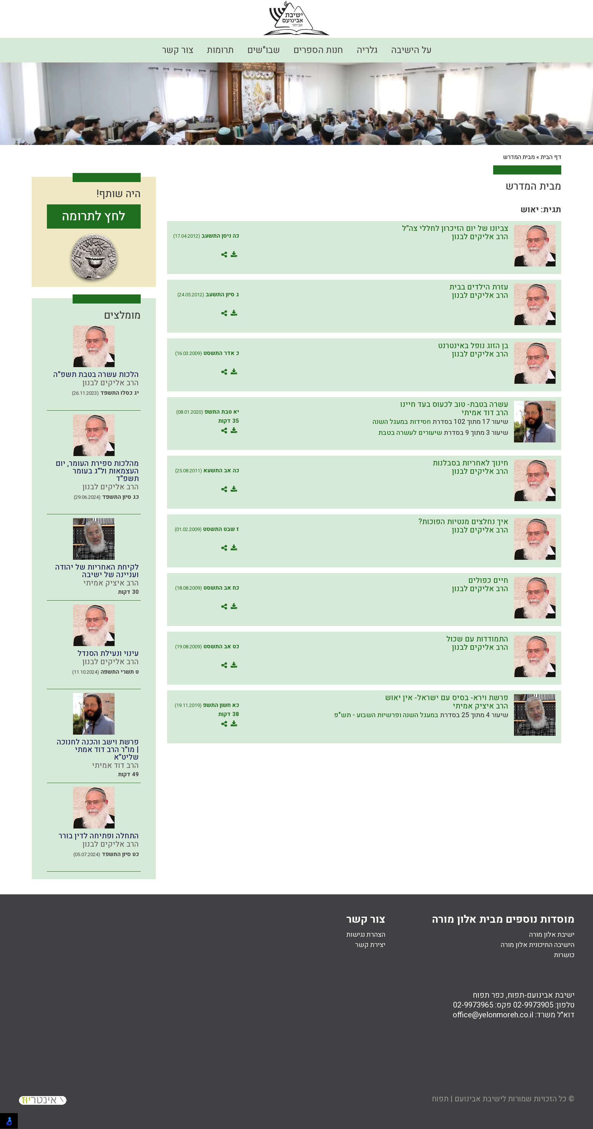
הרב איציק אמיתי (480, 706)
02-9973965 (473, 1005)
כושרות (564, 955)
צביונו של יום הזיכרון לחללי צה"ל (455, 228)
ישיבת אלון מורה (551, 935)
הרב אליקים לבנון (480, 236)
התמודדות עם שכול (477, 639)
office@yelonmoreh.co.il (493, 1014)
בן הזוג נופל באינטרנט (473, 345)
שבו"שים (263, 50)
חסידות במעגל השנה (402, 422)
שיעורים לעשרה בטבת (410, 433)
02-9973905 (533, 1005)
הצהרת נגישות (365, 935)
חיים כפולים (488, 580)
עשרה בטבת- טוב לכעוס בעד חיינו (454, 404)
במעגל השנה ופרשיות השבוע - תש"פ (386, 715)
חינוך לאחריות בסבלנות (470, 463)
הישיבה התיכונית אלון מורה (537, 945)
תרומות (220, 50)
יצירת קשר (370, 945)
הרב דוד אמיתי (484, 412)
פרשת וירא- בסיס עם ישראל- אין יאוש (446, 697)
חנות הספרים (318, 50)
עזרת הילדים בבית (478, 287)
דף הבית (551, 157)
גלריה (367, 50)
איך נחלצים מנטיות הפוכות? (463, 521)
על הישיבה (411, 50)
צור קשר (177, 50)
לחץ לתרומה (93, 216)
